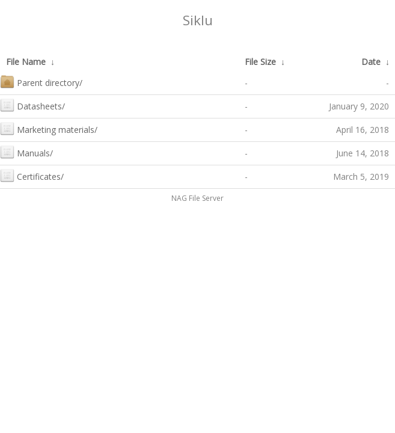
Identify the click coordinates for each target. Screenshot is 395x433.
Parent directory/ (41, 81)
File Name (26, 61)
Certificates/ (32, 175)
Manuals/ (26, 152)
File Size (260, 61)
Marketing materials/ (48, 128)
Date (371, 61)
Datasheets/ (32, 105)
